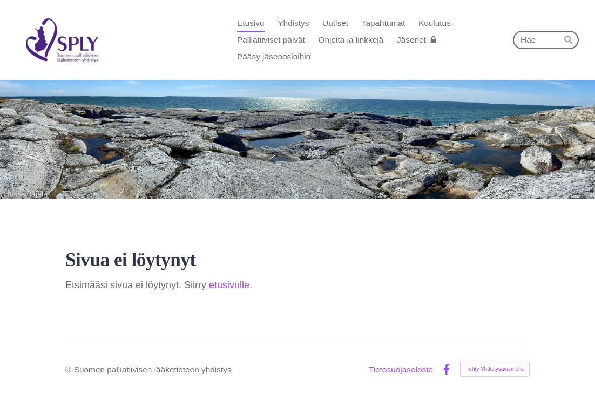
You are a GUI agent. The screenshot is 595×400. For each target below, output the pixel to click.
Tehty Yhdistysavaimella (495, 369)
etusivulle (229, 285)
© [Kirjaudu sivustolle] (69, 369)
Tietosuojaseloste (401, 369)
